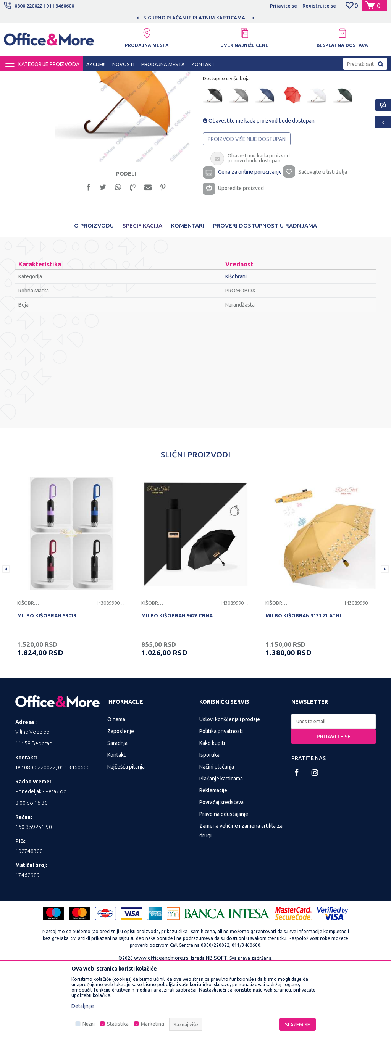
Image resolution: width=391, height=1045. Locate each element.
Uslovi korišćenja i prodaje (229, 797)
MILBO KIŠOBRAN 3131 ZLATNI (303, 692)
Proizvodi (49, 78)
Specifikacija (142, 302)
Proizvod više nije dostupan (246, 213)
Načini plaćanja (216, 844)
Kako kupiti (212, 820)
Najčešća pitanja (126, 844)
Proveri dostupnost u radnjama (265, 302)
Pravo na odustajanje (223, 891)
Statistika (118, 1024)
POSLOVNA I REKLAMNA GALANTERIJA (110, 78)
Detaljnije (82, 1006)
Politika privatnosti (221, 809)
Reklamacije (213, 868)
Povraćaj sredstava (221, 880)
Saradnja (117, 820)
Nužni (88, 1024)
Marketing (152, 1024)
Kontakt (116, 832)
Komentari (187, 302)
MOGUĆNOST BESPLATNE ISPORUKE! (194, 17)
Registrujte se (319, 5)
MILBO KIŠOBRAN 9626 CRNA (177, 692)
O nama (116, 797)
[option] (195, 17)
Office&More (18, 78)
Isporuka (209, 832)
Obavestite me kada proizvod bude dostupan (258, 194)
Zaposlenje (120, 809)
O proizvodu (94, 302)
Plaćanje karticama (221, 856)
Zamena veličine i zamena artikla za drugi (241, 908)
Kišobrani (170, 78)
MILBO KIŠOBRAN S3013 (46, 692)
